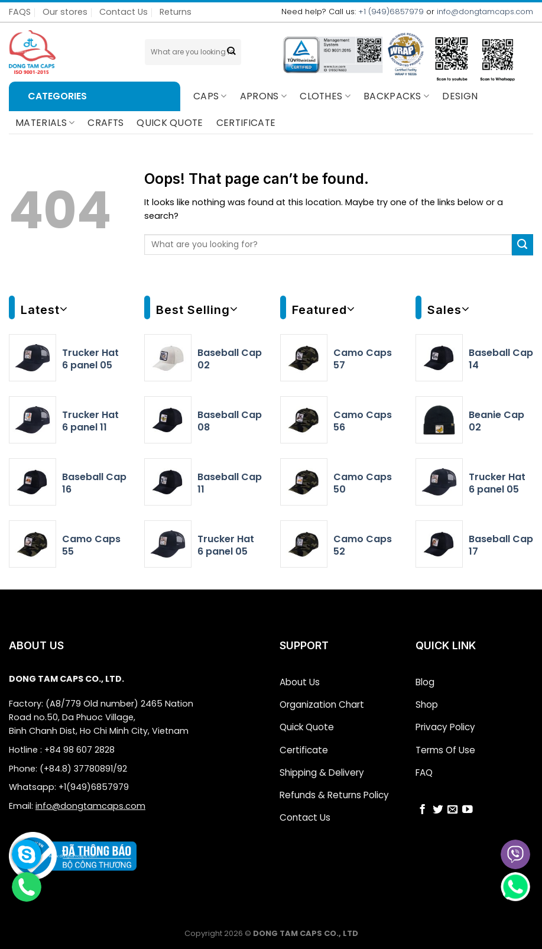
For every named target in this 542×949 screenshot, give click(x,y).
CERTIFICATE (246, 122)
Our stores (65, 12)
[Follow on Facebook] (422, 804)
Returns (176, 12)
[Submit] (231, 52)
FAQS (20, 12)
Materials (44, 122)
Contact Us (123, 12)
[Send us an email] (452, 804)
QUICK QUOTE (170, 122)
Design (460, 96)
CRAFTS (105, 122)
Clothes (325, 96)
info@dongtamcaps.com (485, 11)
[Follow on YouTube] (467, 804)
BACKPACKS (396, 96)
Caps (210, 96)
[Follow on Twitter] (438, 804)
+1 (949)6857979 (391, 11)
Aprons (263, 96)
